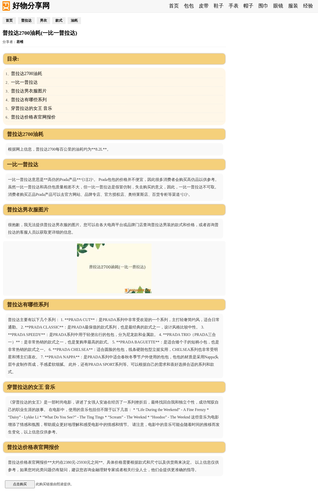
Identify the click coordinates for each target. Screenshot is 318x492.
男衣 (43, 20)
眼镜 (278, 5)
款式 (58, 20)
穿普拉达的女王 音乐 (31, 108)
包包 (189, 5)
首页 (174, 5)
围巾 (263, 5)
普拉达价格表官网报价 (33, 117)
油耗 (74, 20)
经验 (308, 5)
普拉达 (26, 20)
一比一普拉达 (24, 82)
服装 (293, 5)
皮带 (204, 5)
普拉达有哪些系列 (29, 99)
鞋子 (219, 5)
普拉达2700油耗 (26, 73)
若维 (19, 42)
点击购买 (20, 484)
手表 (233, 5)
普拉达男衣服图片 (29, 90)
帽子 (248, 5)
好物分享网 (31, 5)
